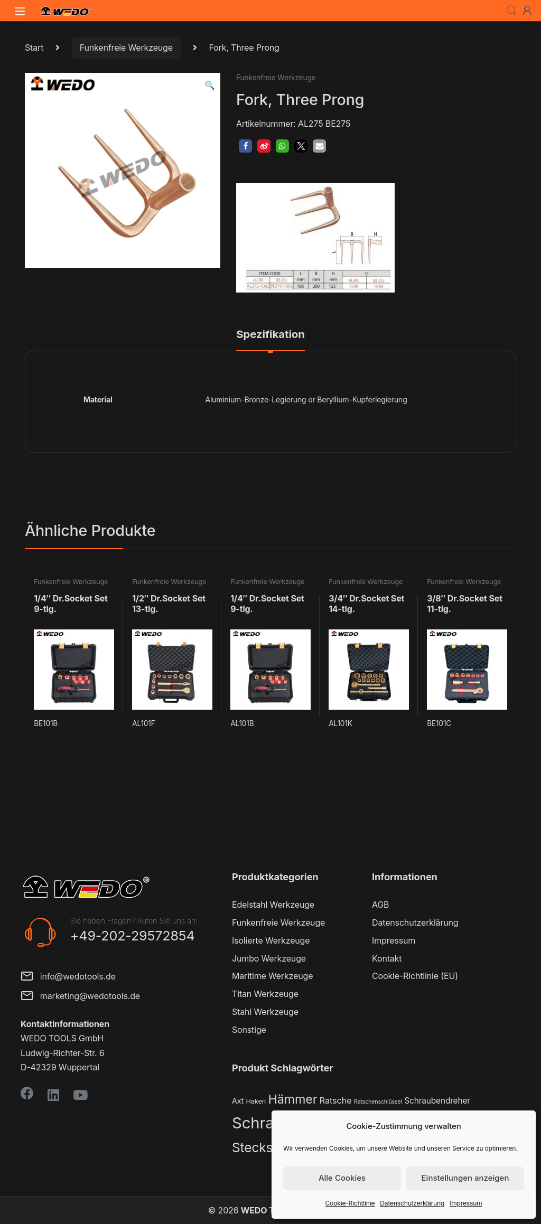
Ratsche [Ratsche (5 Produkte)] (336, 1100)
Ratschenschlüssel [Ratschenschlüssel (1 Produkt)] (378, 1101)
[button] (209, 85)
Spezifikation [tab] (270, 335)
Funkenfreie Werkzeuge (126, 47)
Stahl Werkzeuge (265, 1011)
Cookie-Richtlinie (350, 1203)
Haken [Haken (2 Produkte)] (256, 1101)
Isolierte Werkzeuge (271, 940)
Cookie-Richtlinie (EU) (415, 976)
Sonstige (249, 1029)
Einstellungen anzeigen (465, 1178)
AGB (380, 904)
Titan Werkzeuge (265, 993)
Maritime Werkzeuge (272, 976)
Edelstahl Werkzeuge (273, 904)
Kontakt (387, 958)
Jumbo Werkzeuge (269, 958)
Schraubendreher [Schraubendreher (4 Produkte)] (437, 1101)
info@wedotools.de (68, 977)
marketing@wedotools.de (80, 996)
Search (511, 10)
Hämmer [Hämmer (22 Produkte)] (292, 1099)
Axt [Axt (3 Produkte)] (238, 1100)
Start (34, 47)
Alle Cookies (342, 1178)
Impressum (466, 1203)
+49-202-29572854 (132, 936)
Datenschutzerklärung (412, 1203)
